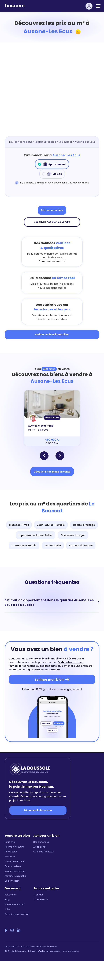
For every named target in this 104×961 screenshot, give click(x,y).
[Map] (52, 94)
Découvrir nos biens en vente (52, 471)
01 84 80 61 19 (41, 899)
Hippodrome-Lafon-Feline (36, 535)
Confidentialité (18, 951)
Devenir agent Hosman (17, 914)
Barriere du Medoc (81, 545)
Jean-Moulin (53, 545)
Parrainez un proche (15, 875)
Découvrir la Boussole (38, 810)
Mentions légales (71, 951)
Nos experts (11, 851)
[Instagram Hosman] (12, 930)
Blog (7, 899)
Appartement (52, 164)
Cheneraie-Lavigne (73, 535)
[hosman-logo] (14, 7)
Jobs (7, 909)
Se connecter (12, 880)
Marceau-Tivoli (19, 525)
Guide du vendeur (14, 861)
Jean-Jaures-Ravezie (51, 525)
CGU (7, 951)
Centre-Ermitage (84, 525)
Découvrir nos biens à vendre (52, 222)
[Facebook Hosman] (6, 930)
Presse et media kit (14, 904)
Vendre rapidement (15, 871)
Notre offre (10, 841)
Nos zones (10, 856)
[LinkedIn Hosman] (18, 930)
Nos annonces (41, 841)
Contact (38, 894)
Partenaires (11, 894)
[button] (44, 455)
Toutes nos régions (20, 142)
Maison (52, 174)
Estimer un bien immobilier (52, 334)
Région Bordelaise (45, 142)
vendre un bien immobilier (45, 658)
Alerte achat (39, 846)
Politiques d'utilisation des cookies (44, 951)
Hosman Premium (14, 846)
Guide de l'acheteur (43, 851)
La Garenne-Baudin (24, 545)
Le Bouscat (65, 142)
